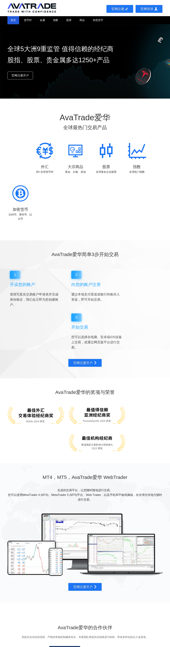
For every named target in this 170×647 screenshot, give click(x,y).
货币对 (28, 20)
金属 (42, 20)
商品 (82, 20)
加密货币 (98, 20)
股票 (68, 20)
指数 (55, 20)
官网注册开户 (20, 75)
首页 (13, 20)
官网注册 (119, 9)
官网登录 (149, 9)
